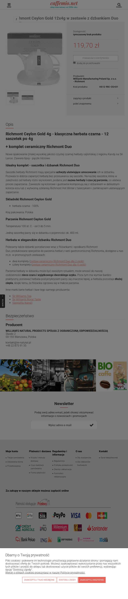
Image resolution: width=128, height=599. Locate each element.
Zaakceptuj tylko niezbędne (39, 580)
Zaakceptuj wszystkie (92, 580)
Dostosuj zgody (67, 580)
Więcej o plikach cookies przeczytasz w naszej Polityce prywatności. (45, 572)
